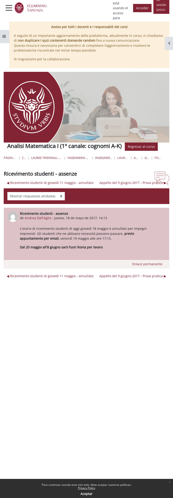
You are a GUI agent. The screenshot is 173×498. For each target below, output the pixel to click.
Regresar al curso (141, 146)
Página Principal (10, 158)
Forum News (158, 158)
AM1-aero (136, 158)
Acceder (142, 8)
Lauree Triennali (122, 158)
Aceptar (86, 494)
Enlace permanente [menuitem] (147, 264)
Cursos (24, 158)
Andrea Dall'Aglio (38, 218)
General (147, 158)
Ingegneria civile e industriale (78, 158)
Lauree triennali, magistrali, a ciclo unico (46, 158)
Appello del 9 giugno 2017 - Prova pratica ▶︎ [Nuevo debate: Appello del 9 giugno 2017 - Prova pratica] (132, 183)
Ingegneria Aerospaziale (103, 158)
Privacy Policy (86, 488)
